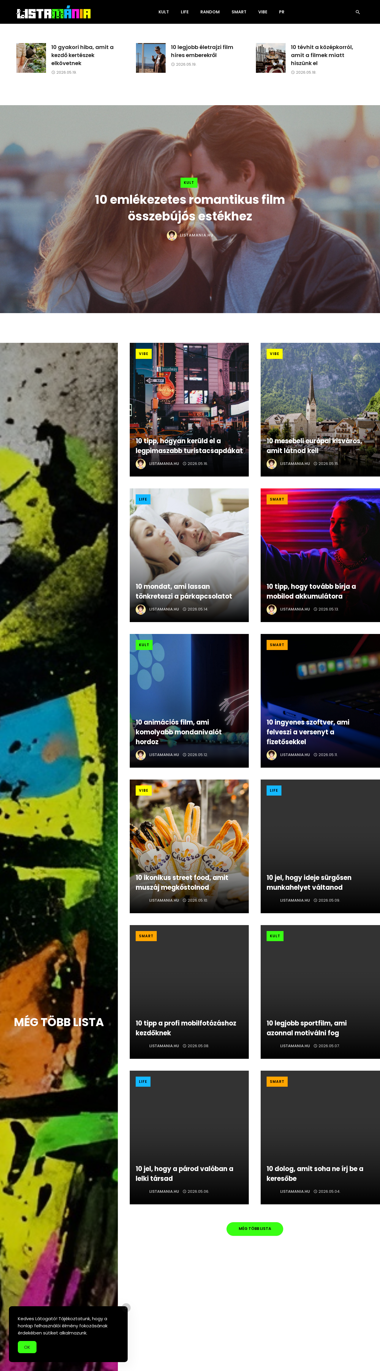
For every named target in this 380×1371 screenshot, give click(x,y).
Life (185, 12)
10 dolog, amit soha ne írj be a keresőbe (315, 1173)
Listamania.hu (196, 235)
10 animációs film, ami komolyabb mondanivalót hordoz (179, 732)
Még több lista (255, 1228)
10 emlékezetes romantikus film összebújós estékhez (190, 208)
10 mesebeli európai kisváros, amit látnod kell (314, 445)
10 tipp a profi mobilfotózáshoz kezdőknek (186, 1028)
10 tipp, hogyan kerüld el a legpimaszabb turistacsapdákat (189, 445)
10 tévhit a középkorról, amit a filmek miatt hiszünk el (322, 55)
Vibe (262, 12)
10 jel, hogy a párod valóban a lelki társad (184, 1173)
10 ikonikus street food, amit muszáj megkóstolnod (182, 882)
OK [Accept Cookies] (27, 1352)
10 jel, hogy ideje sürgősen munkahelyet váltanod (309, 882)
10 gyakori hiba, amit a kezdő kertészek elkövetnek (82, 55)
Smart (239, 12)
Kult (164, 12)
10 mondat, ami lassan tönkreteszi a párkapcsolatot (184, 591)
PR (281, 12)
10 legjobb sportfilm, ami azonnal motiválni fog (307, 1028)
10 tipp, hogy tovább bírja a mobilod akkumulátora (311, 591)
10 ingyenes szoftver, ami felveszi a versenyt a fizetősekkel (308, 732)
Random (210, 12)
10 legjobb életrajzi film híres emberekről (202, 51)
